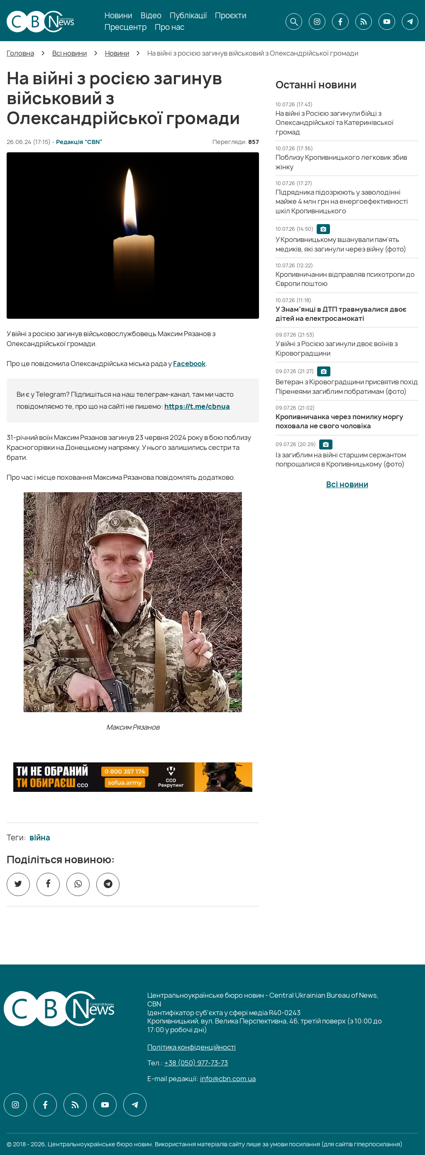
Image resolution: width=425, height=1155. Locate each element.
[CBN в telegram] (410, 21)
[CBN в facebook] (340, 21)
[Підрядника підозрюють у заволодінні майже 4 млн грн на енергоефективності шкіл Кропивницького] (342, 201)
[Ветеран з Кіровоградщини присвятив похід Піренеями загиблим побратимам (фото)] (347, 386)
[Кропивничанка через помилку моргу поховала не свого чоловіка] (339, 421)
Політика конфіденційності (191, 1047)
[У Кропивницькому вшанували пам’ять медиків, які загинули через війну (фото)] (341, 244)
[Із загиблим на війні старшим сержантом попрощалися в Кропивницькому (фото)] (341, 459)
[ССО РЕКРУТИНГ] (132, 777)
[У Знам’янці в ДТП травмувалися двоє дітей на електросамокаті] (341, 314)
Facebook (189, 363)
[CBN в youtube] (387, 21)
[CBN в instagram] (317, 21)
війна (39, 838)
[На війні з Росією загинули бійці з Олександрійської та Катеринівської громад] (334, 123)
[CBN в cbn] (363, 21)
